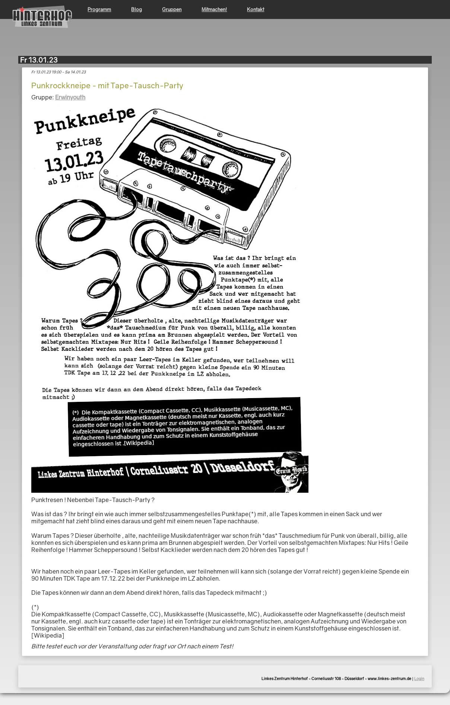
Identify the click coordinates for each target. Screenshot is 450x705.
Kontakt (255, 9)
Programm (99, 9)
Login (419, 678)
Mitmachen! (214, 9)
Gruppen (171, 9)
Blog (136, 9)
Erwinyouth (70, 97)
